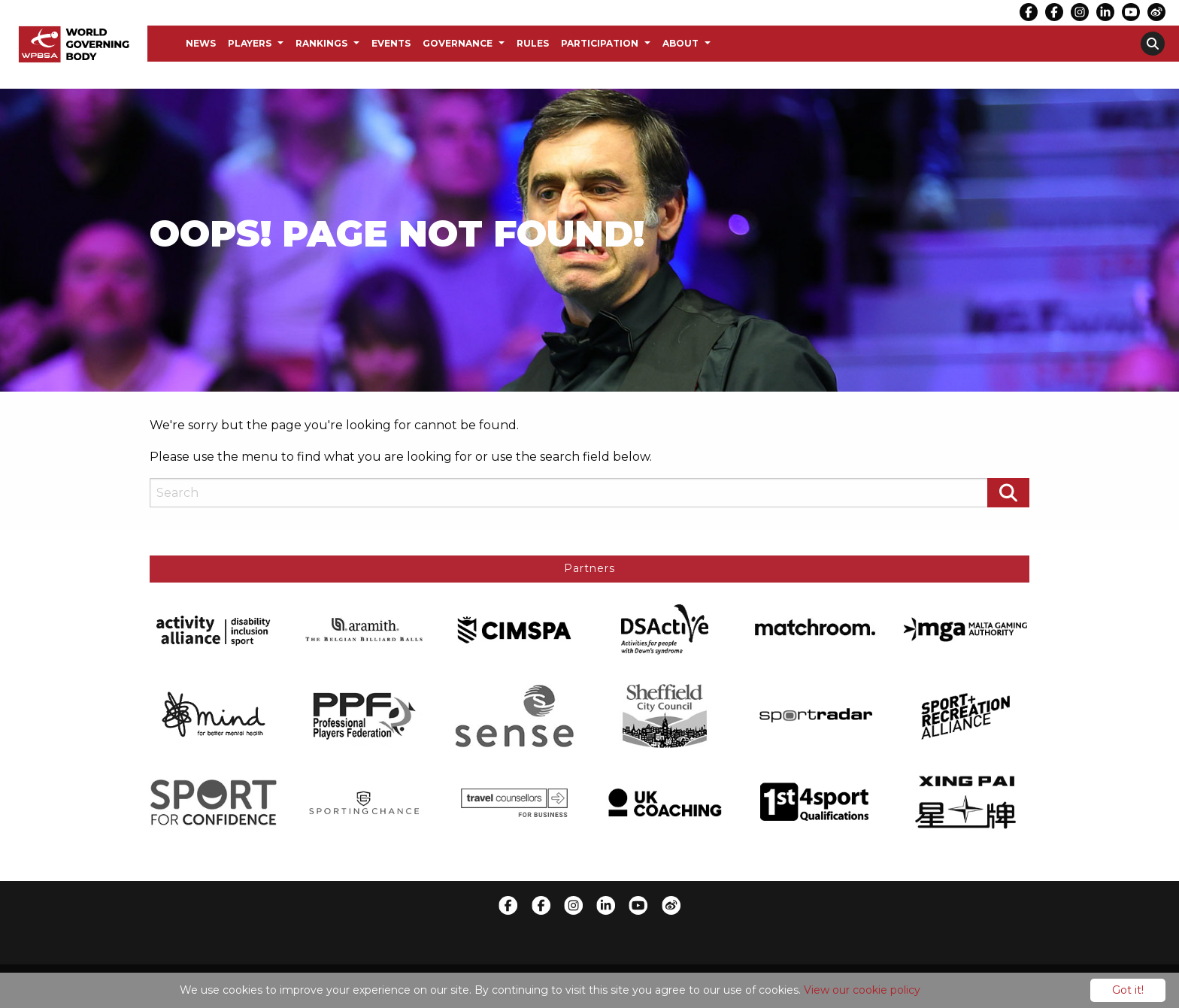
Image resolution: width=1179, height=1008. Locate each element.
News (201, 43)
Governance (458, 43)
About (680, 43)
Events (391, 43)
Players (249, 43)
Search (1153, 44)
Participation (599, 43)
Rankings (321, 43)
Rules (533, 43)
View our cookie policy (862, 990)
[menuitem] (201, 44)
